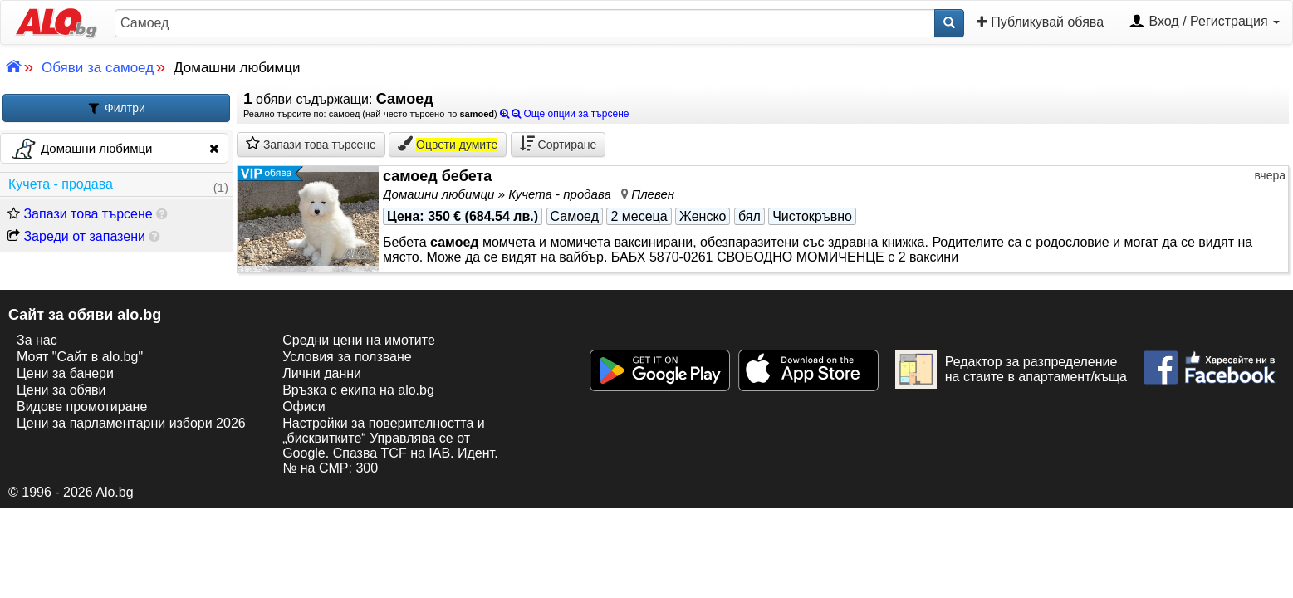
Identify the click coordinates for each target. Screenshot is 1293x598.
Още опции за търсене (564, 114)
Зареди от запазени (76, 236)
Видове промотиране (82, 406)
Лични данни (321, 373)
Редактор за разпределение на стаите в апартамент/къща (1011, 369)
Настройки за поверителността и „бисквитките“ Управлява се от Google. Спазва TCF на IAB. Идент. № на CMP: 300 (389, 445)
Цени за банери (65, 373)
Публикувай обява (1040, 21)
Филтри (116, 108)
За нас (37, 340)
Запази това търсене (80, 214)
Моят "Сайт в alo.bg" (80, 357)
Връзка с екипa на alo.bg (358, 390)
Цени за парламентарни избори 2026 (131, 423)
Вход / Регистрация (1204, 22)
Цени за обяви (61, 390)
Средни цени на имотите (358, 340)
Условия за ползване (347, 357)
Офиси (303, 406)
